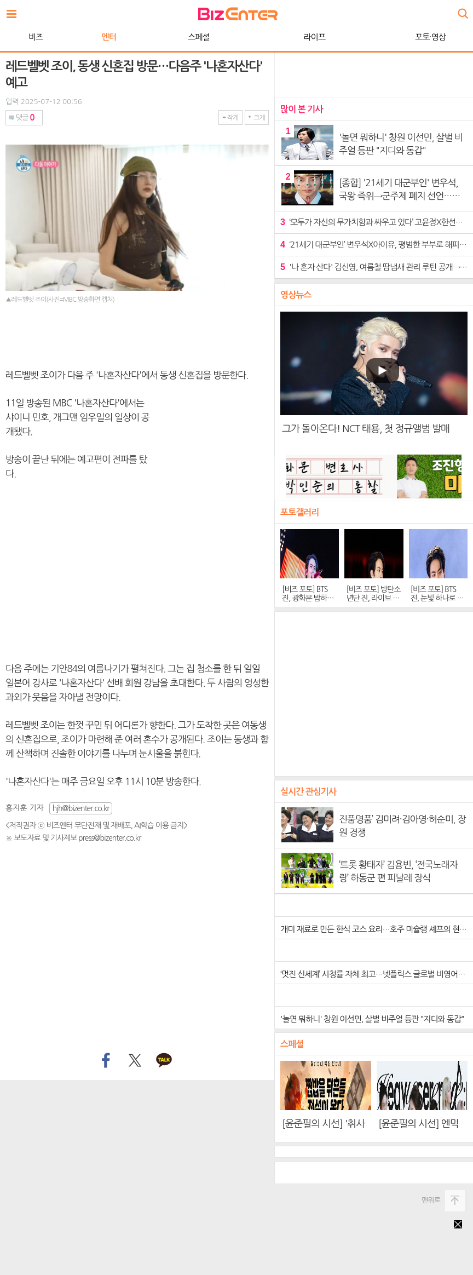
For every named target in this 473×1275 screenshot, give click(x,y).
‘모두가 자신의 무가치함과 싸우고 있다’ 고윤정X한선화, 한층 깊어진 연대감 (374, 222)
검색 (462, 9)
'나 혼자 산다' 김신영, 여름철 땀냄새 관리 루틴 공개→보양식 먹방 (374, 267)
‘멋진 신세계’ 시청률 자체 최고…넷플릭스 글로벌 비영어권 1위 (376, 974)
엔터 (109, 37)
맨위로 (431, 1200)
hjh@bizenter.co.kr (81, 808)
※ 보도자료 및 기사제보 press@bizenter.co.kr (73, 838)
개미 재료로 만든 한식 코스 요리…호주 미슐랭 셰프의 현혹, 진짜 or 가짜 (376, 929)
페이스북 (104, 1061)
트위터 (134, 1061)
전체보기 (14, 11)
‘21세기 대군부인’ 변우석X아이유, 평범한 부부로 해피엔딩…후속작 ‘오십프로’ (374, 244)
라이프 (314, 37)
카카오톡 (164, 1061)
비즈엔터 (238, 14)
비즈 (35, 37)
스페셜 (198, 37)
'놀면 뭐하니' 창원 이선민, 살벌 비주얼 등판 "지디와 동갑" (372, 1019)
